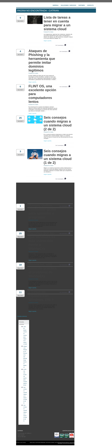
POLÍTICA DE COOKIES (50, 442)
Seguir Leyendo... (48, 40)
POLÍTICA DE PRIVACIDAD (40, 442)
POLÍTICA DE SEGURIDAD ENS (68, 443)
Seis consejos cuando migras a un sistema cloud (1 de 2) (58, 157)
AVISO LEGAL (32, 442)
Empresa (55, 5)
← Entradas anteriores (21, 316)
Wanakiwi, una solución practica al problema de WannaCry (43, 270)
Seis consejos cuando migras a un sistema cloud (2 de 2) (58, 123)
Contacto (90, 5)
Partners (81, 5)
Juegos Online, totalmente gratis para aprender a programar (42, 211)
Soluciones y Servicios (68, 5)
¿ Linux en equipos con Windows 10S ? (41, 295)
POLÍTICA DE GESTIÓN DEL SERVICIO (62, 442)
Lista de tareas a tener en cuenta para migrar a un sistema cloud (57, 23)
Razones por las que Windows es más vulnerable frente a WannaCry (42, 240)
